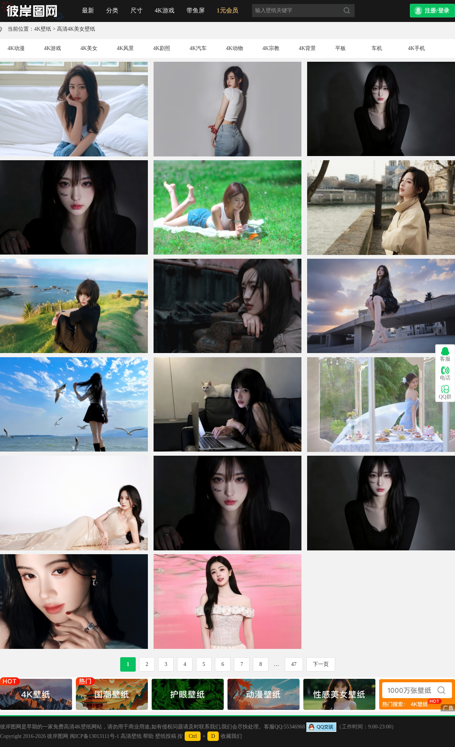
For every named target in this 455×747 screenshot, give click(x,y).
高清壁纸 (131, 736)
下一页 (321, 664)
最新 (88, 10)
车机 (377, 48)
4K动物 (234, 48)
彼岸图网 (57, 736)
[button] (432, 10)
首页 (32, 11)
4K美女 (88, 48)
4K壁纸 (42, 29)
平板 (340, 48)
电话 (445, 373)
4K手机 (416, 48)
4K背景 (307, 48)
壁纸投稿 (165, 736)
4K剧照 (161, 48)
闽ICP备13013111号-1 (94, 736)
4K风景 (125, 48)
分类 (112, 10)
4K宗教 (270, 48)
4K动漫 (16, 48)
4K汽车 (198, 48)
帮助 (148, 736)
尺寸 (136, 10)
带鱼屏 (196, 10)
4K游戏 (164, 10)
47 (294, 664)
